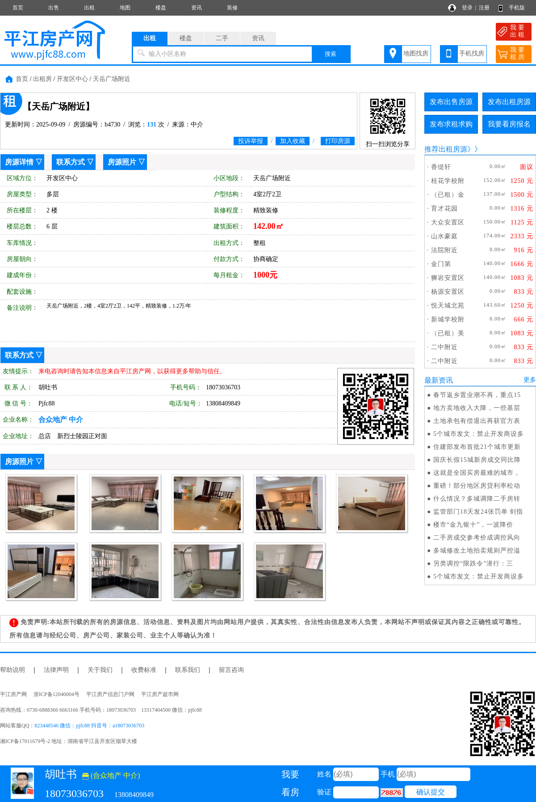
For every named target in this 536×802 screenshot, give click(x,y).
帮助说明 (12, 670)
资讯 (196, 7)
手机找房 (471, 53)
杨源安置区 (448, 291)
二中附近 (444, 347)
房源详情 (19, 162)
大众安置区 (448, 222)
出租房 (42, 79)
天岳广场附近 (111, 79)
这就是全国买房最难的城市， (476, 472)
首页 (18, 7)
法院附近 (444, 250)
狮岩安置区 (448, 277)
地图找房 (415, 53)
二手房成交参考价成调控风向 (476, 537)
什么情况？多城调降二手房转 (476, 498)
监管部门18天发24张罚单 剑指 (478, 511)
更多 (529, 379)
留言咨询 (231, 670)
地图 (125, 7)
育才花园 (444, 208)
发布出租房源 (509, 102)
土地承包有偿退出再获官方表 (476, 421)
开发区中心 (72, 79)
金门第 (441, 264)
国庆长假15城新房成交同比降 (477, 459)
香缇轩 (441, 167)
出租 (89, 7)
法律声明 (56, 670)
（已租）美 (448, 333)
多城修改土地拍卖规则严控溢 (476, 550)
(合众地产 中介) (111, 775)
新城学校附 (448, 319)
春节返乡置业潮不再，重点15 (477, 395)
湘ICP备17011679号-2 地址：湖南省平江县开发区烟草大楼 (71, 741)
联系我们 (187, 670)
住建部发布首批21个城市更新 (477, 446)
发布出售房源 (451, 102)
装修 (232, 7)
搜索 (330, 54)
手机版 (517, 7)
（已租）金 (448, 194)
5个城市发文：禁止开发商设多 (478, 434)
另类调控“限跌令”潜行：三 (473, 563)
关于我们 (100, 670)
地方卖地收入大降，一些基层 (476, 408)
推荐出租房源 (445, 149)
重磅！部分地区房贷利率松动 (476, 485)
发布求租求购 (451, 124)
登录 (467, 7)
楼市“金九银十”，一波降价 (473, 524)
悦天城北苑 (448, 305)
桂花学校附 (448, 180)
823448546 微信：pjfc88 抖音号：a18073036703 (89, 725)
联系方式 (70, 162)
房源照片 (122, 162)
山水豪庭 (444, 236)
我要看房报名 (509, 124)
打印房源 (337, 141)
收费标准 (143, 670)
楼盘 (160, 7)
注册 (484, 7)
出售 (53, 7)
